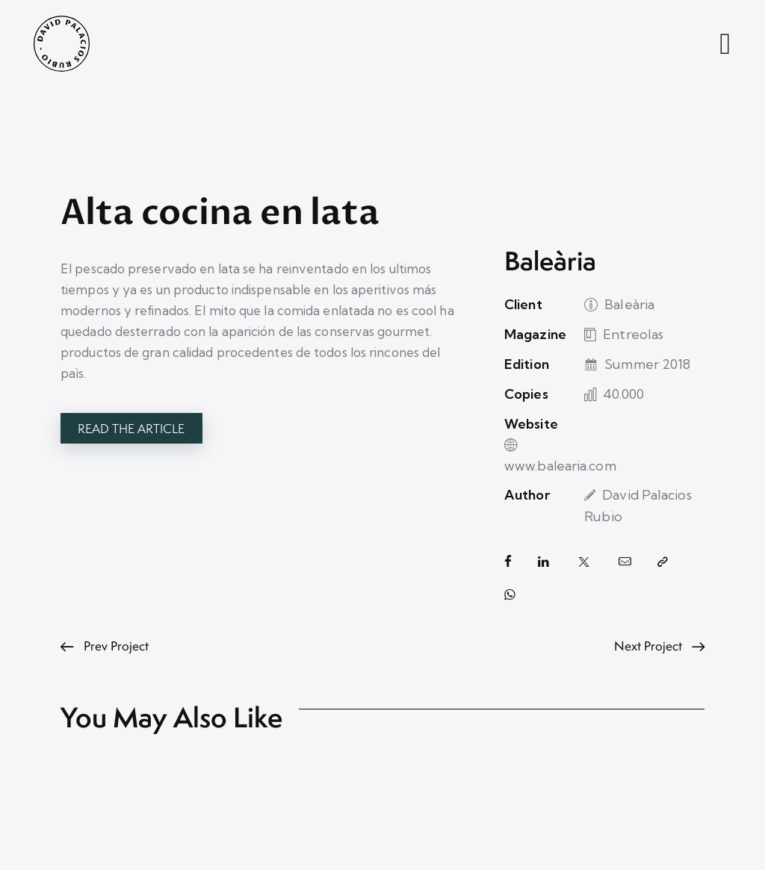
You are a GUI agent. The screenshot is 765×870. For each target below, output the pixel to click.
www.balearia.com (640, 434)
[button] (662, 542)
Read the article (131, 428)
